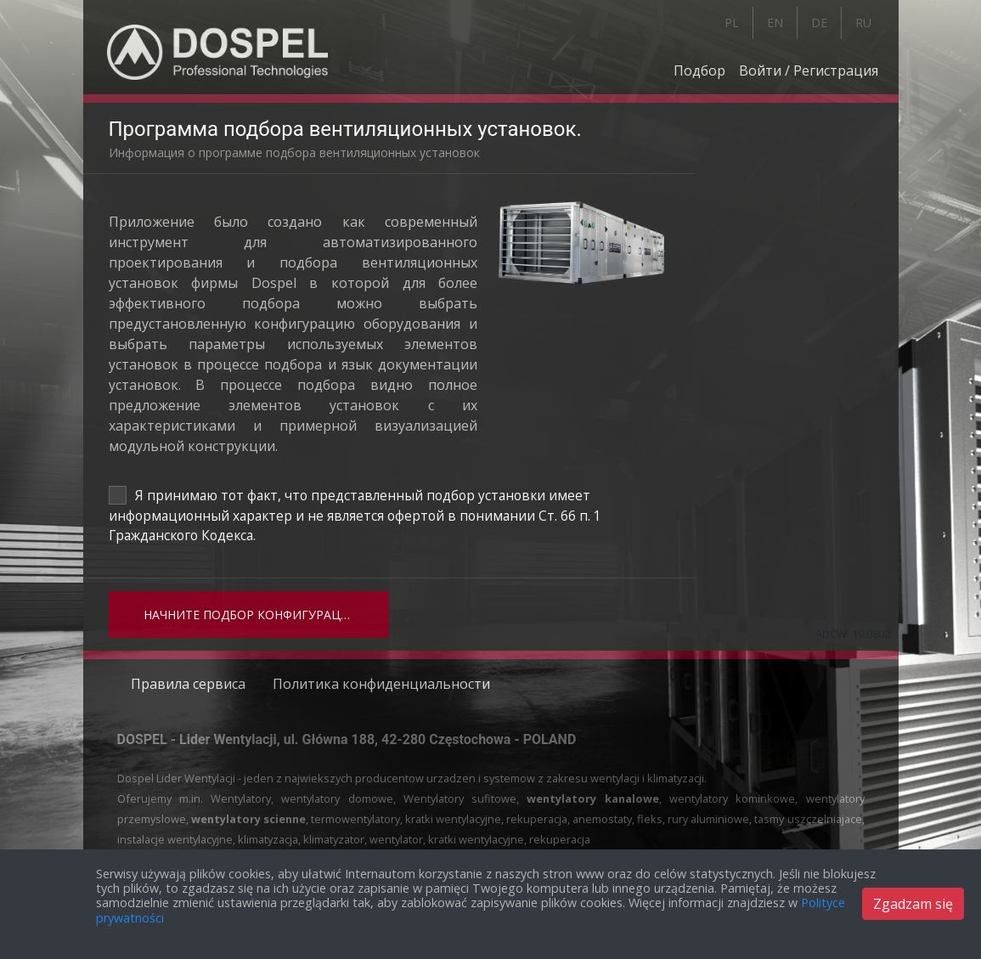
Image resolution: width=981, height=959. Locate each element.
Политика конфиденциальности (381, 683)
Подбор (699, 70)
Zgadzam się (913, 903)
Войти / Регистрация (808, 70)
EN (775, 22)
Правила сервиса (188, 683)
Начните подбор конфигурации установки (266, 614)
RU (863, 22)
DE (819, 22)
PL (731, 22)
